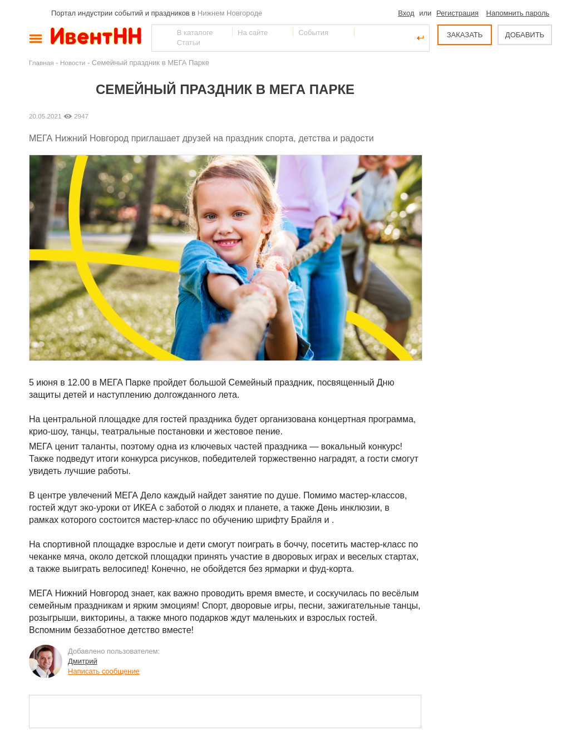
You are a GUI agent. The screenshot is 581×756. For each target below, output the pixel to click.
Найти (161, 38)
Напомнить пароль (517, 13)
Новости (72, 62)
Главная (41, 62)
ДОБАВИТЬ (524, 35)
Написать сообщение (104, 671)
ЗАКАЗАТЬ (465, 35)
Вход (406, 13)
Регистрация (457, 13)
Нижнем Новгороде (230, 13)
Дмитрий (82, 661)
